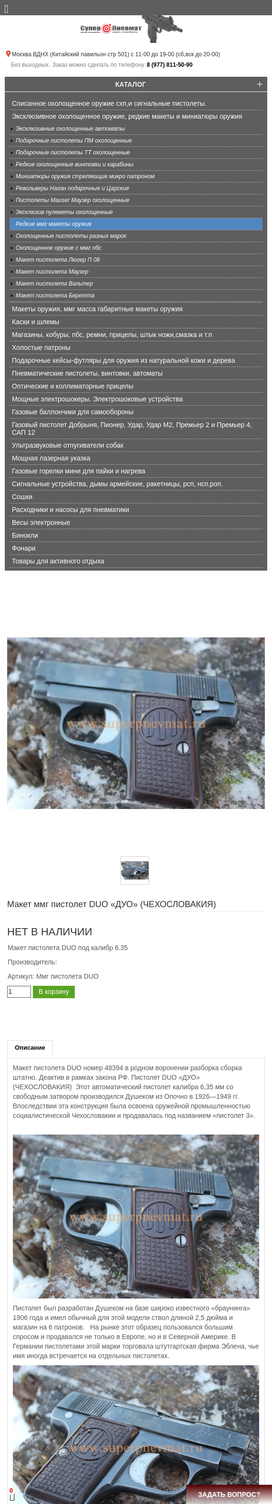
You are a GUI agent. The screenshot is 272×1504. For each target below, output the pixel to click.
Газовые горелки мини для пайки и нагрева (78, 471)
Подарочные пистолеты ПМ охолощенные (74, 140)
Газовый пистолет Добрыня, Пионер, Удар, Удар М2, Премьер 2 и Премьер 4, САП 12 (132, 428)
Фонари (24, 548)
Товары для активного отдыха (58, 561)
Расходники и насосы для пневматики (70, 509)
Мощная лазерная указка (51, 458)
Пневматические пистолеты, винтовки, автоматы (87, 373)
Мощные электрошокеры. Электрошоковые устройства (97, 399)
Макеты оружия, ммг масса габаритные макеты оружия (97, 309)
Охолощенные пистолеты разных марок (71, 236)
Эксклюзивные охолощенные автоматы (70, 128)
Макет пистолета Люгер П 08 (58, 259)
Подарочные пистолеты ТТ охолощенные (73, 152)
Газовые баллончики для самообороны (72, 412)
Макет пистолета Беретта (55, 295)
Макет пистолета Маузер (52, 271)
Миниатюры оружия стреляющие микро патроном (85, 176)
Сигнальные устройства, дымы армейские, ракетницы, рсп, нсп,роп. (117, 484)
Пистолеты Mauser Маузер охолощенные (73, 200)
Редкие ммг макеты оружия (53, 224)
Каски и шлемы (35, 322)
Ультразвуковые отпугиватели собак (67, 445)
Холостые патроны (41, 347)
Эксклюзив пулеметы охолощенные (64, 212)
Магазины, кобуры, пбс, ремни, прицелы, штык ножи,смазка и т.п (112, 334)
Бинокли (25, 535)
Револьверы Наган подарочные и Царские (72, 188)
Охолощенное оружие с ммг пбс (58, 248)
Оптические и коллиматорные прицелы (72, 386)
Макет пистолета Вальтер (54, 283)
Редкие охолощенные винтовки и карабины (74, 164)
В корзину (54, 991)
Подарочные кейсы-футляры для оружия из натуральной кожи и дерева (123, 360)
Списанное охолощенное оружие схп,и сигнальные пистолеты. (109, 103)
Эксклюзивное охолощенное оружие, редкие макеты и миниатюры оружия (127, 116)
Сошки (22, 497)
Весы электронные (41, 522)
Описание (30, 1047)
